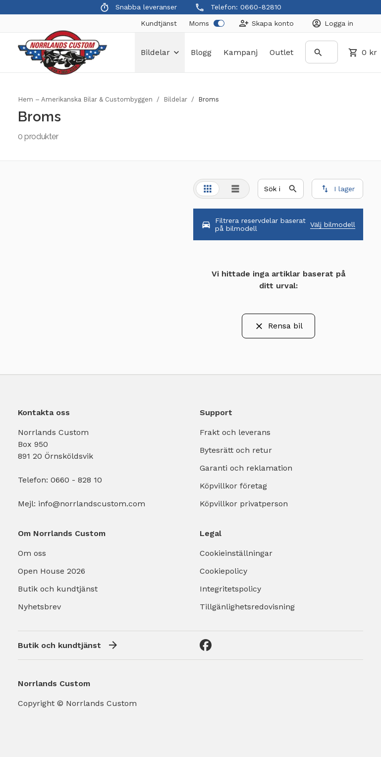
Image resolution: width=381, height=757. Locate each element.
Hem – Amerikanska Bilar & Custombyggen (85, 99)
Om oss (32, 553)
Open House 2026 (51, 571)
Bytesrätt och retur (236, 450)
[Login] (332, 23)
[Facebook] (206, 645)
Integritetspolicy (230, 589)
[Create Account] (266, 23)
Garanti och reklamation (246, 468)
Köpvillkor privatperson (244, 503)
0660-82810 (260, 7)
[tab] (207, 188)
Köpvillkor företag (233, 485)
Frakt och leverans (235, 432)
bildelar (160, 52)
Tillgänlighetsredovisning (247, 606)
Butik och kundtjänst (58, 589)
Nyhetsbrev (39, 606)
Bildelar (175, 99)
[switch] (219, 23)
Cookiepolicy (223, 571)
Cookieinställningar (236, 553)
